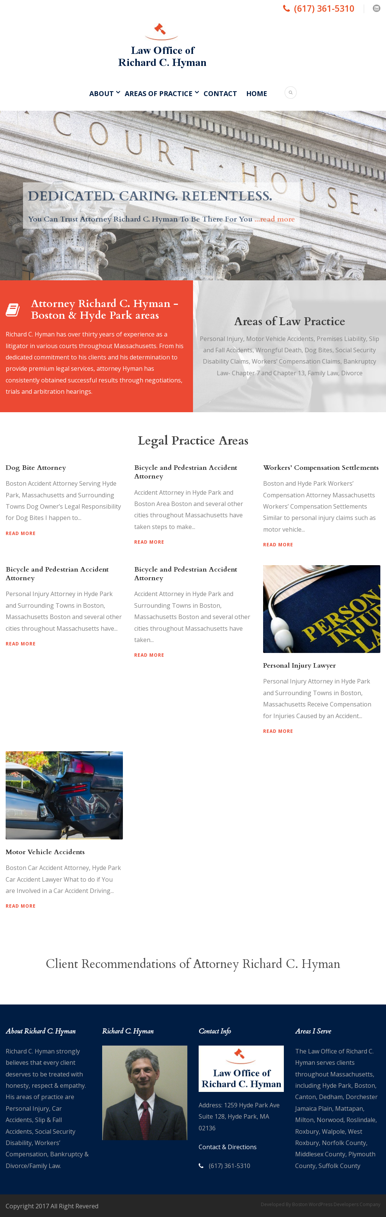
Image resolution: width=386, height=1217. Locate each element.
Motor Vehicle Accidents (45, 852)
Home (256, 93)
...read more (274, 219)
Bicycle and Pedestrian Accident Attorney (185, 472)
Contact (220, 93)
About (101, 93)
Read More (21, 533)
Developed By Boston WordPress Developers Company (320, 1204)
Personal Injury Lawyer (299, 665)
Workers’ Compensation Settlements (321, 467)
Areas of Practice (159, 93)
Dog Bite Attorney (36, 467)
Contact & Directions (228, 1147)
